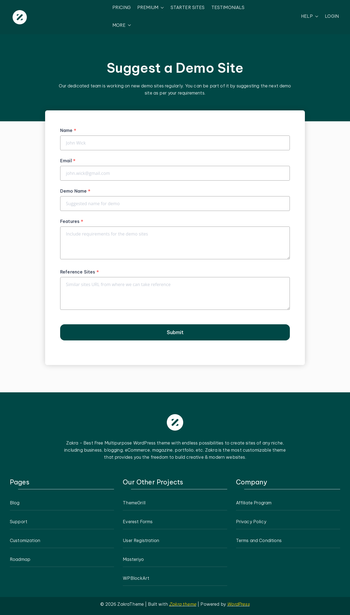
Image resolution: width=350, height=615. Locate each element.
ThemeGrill (134, 502)
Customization (25, 540)
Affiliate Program (254, 502)
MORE (121, 25)
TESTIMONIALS (228, 7)
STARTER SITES (188, 7)
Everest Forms (138, 521)
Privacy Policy (251, 521)
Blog (15, 502)
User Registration (141, 540)
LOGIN (332, 16)
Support (18, 521)
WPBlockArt (136, 578)
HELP (309, 16)
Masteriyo (133, 559)
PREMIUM (150, 7)
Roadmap (20, 559)
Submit (175, 332)
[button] (161, 7)
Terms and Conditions (259, 540)
